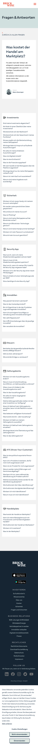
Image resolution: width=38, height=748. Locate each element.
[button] (34, 4)
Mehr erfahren (7, 724)
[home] (16, 4)
